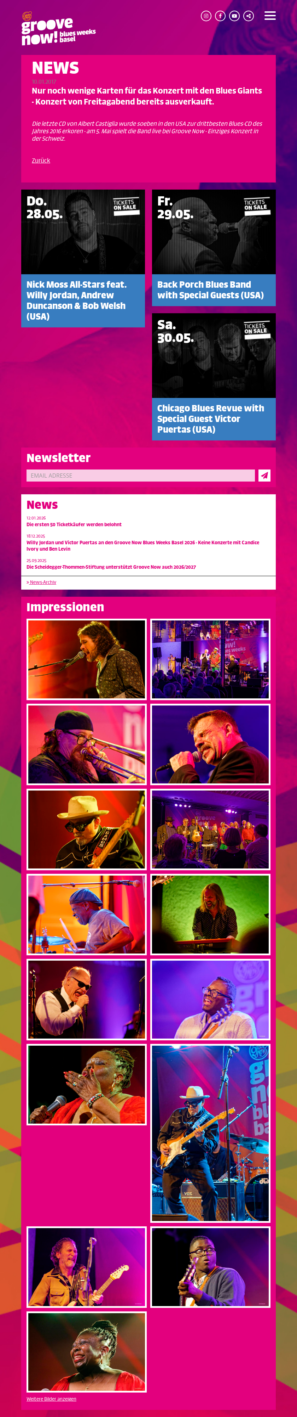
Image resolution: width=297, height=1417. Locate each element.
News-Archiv (41, 582)
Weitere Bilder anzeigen (51, 1399)
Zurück (41, 161)
